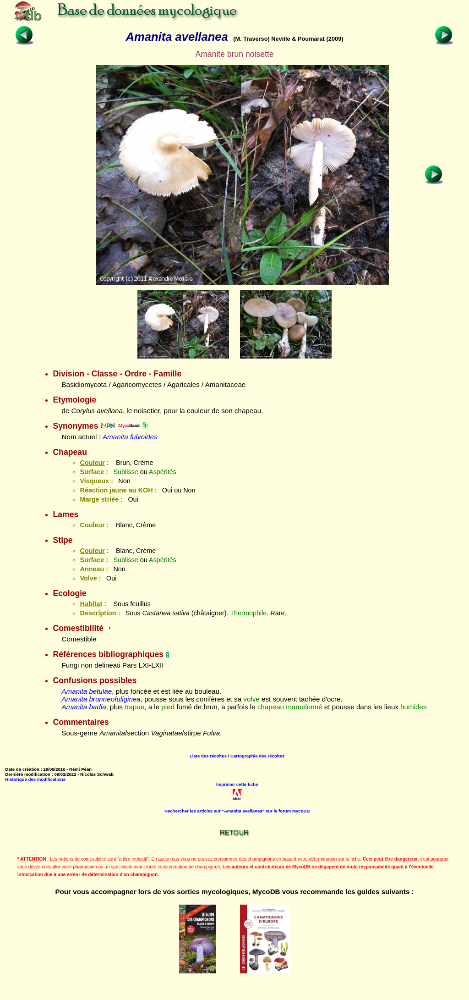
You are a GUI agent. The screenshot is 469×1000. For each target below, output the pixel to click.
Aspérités (162, 471)
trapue (134, 707)
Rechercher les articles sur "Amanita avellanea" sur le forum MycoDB (237, 810)
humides (413, 707)
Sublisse (125, 471)
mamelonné (304, 707)
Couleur (92, 462)
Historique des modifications (35, 779)
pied (168, 707)
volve (251, 699)
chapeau (270, 707)
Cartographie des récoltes (257, 755)
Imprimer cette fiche (237, 784)
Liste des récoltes (208, 755)
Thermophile (248, 613)
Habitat (91, 604)
